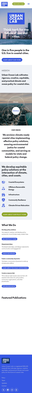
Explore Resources (9, 286)
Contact (4, 386)
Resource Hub (18, 4)
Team (3, 380)
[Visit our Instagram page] (12, 390)
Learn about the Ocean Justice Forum (15, 268)
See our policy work (9, 239)
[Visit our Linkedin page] (8, 390)
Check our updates (9, 253)
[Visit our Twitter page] (3, 390)
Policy (3, 378)
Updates (4, 383)
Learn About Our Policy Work (14, 214)
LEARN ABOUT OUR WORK (12, 60)
